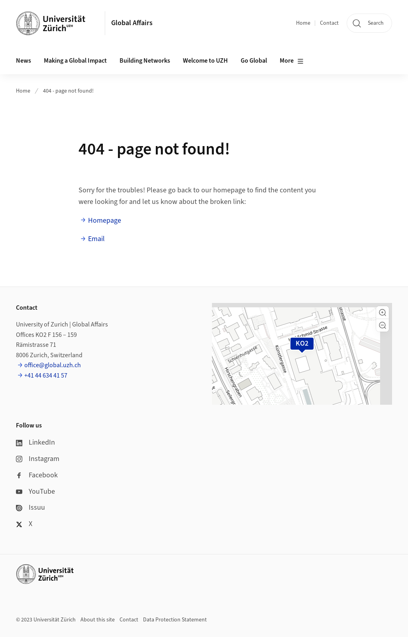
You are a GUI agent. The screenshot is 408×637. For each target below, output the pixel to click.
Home (303, 23)
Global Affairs (132, 23)
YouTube (35, 492)
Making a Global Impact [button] (75, 60)
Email (96, 239)
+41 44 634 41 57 (45, 375)
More (292, 61)
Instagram (37, 459)
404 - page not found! (68, 91)
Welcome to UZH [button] (205, 60)
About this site (97, 620)
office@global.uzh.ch (52, 365)
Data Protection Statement (175, 620)
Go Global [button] (254, 60)
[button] (382, 312)
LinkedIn (35, 442)
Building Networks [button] (145, 60)
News (23, 60)
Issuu (30, 507)
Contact (329, 23)
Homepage (104, 221)
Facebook (37, 475)
